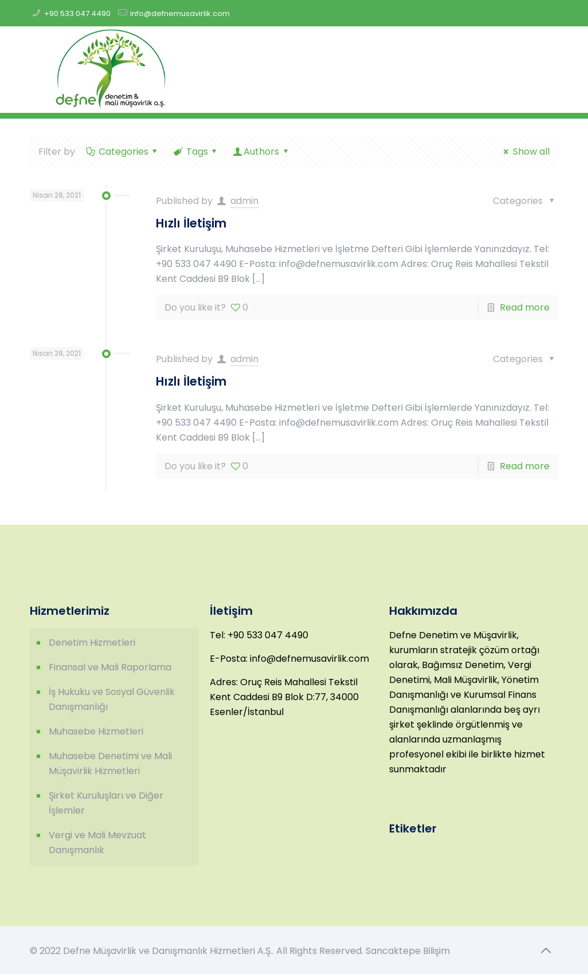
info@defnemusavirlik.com (180, 13)
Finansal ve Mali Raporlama (110, 667)
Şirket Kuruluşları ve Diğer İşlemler (106, 803)
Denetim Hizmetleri (92, 642)
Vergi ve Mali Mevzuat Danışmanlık (97, 842)
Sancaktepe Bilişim (408, 950)
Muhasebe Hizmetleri (96, 731)
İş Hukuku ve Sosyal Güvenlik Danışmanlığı (112, 699)
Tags (196, 151)
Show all (524, 151)
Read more (525, 307)
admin (244, 200)
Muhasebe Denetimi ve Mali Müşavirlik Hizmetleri (110, 763)
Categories (122, 151)
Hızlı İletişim (191, 223)
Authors (261, 151)
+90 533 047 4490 (77, 13)
